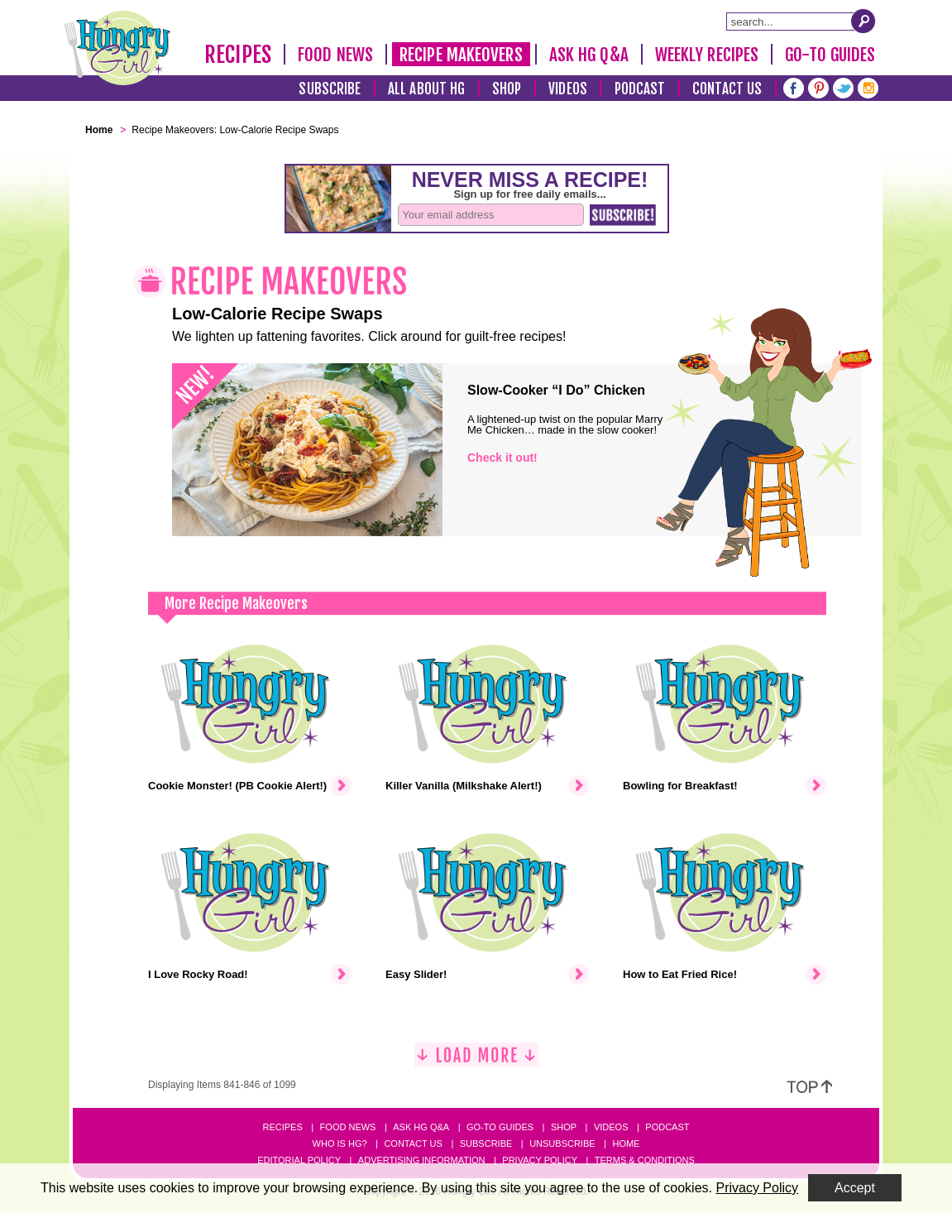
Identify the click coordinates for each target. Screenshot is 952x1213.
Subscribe (330, 89)
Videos (567, 89)
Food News (335, 54)
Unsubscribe (562, 1143)
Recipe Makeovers (461, 54)
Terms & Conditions (645, 1160)
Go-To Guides (830, 54)
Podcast (640, 89)
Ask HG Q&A (589, 54)
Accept (855, 1188)
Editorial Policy (299, 1160)
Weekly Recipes (706, 54)
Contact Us (727, 89)
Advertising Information (422, 1160)
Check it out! (502, 457)
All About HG (426, 89)
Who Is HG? (340, 1143)
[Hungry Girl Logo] (117, 48)
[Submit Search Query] (863, 20)
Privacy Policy (539, 1160)
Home (625, 1143)
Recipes (237, 55)
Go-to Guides (499, 1127)
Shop (506, 89)
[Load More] (476, 1061)
